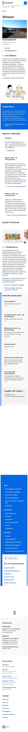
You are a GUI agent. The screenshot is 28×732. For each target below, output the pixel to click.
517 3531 (7, 48)
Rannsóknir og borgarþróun (13, 545)
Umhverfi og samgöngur (12, 498)
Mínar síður (14, 558)
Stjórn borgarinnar (10, 513)
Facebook (5, 717)
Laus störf (5, 702)
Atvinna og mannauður (11, 522)
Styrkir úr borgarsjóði (11, 548)
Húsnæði (7, 536)
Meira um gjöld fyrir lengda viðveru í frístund (15, 124)
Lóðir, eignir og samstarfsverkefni (14, 551)
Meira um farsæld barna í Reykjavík (14, 285)
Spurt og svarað (14, 677)
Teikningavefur (6, 711)
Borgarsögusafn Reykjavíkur (12, 571)
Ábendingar (14, 665)
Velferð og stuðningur (11, 495)
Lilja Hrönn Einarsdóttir (17, 78)
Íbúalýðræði (8, 505)
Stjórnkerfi (8, 516)
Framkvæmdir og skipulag (12, 492)
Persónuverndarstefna (8, 714)
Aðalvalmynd (25, 2)
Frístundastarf (24, 5)
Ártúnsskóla (20, 59)
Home (3, 5)
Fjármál (7, 525)
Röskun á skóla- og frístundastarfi (16, 215)
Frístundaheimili (6, 7)
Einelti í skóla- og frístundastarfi (16, 186)
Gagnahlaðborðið (9, 579)
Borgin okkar (7, 574)
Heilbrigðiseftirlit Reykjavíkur (13, 542)
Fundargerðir (9, 519)
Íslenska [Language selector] (5, 558)
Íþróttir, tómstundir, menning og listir (14, 501)
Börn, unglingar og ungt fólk (13, 5)
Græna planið (9, 528)
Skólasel (13, 7)
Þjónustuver (5, 708)
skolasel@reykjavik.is (11, 50)
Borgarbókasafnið (9, 568)
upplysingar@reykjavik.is (14, 688)
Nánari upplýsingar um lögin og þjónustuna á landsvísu (13, 288)
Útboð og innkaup (10, 539)
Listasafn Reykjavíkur (10, 582)
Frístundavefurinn (9, 576)
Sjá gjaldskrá (10, 150)
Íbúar (6, 5)
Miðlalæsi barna (10, 394)
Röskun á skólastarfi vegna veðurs (15, 396)
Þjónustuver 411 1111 (14, 682)
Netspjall (14, 671)
